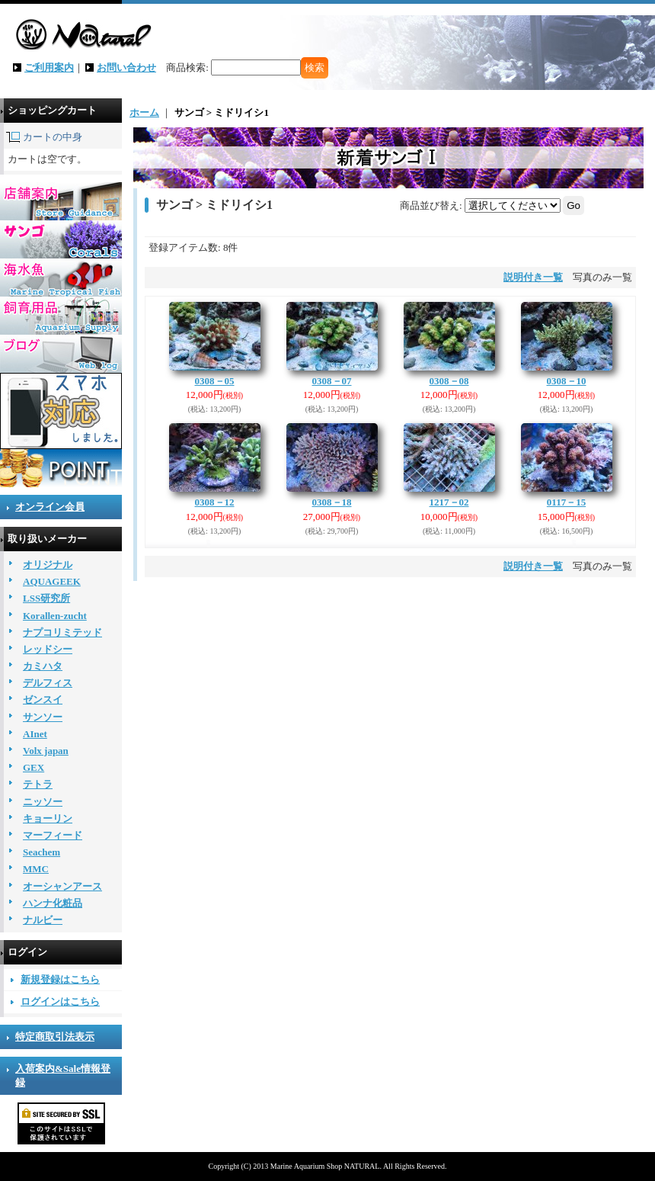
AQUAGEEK (52, 581)
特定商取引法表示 (54, 1036)
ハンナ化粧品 (52, 903)
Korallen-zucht (55, 615)
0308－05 (215, 381)
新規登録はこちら (60, 979)
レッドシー (47, 649)
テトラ (38, 784)
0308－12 (215, 502)
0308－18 (332, 502)
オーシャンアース (62, 886)
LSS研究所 (46, 598)
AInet (35, 734)
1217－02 (449, 502)
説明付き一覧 (533, 277)
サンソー (42, 717)
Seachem (41, 852)
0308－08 (449, 381)
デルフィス (47, 682)
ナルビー (42, 920)
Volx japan (46, 750)
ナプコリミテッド (62, 632)
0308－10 (566, 381)
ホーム (144, 112)
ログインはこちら (60, 1001)
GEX (33, 767)
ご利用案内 (49, 67)
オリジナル (47, 564)
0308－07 (332, 381)
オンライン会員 (50, 506)
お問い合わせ (126, 67)
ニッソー (42, 801)
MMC (36, 869)
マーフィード (52, 835)
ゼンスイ (42, 699)
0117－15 (566, 502)
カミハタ (42, 666)
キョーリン (47, 818)
